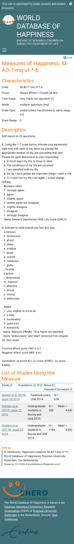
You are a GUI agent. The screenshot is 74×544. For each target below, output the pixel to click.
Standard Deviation (58, 389)
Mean (49, 385)
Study (7, 385)
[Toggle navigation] (4, 50)
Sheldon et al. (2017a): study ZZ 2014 (12, 430)
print (67, 57)
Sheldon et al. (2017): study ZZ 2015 (12, 410)
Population (27, 385)
